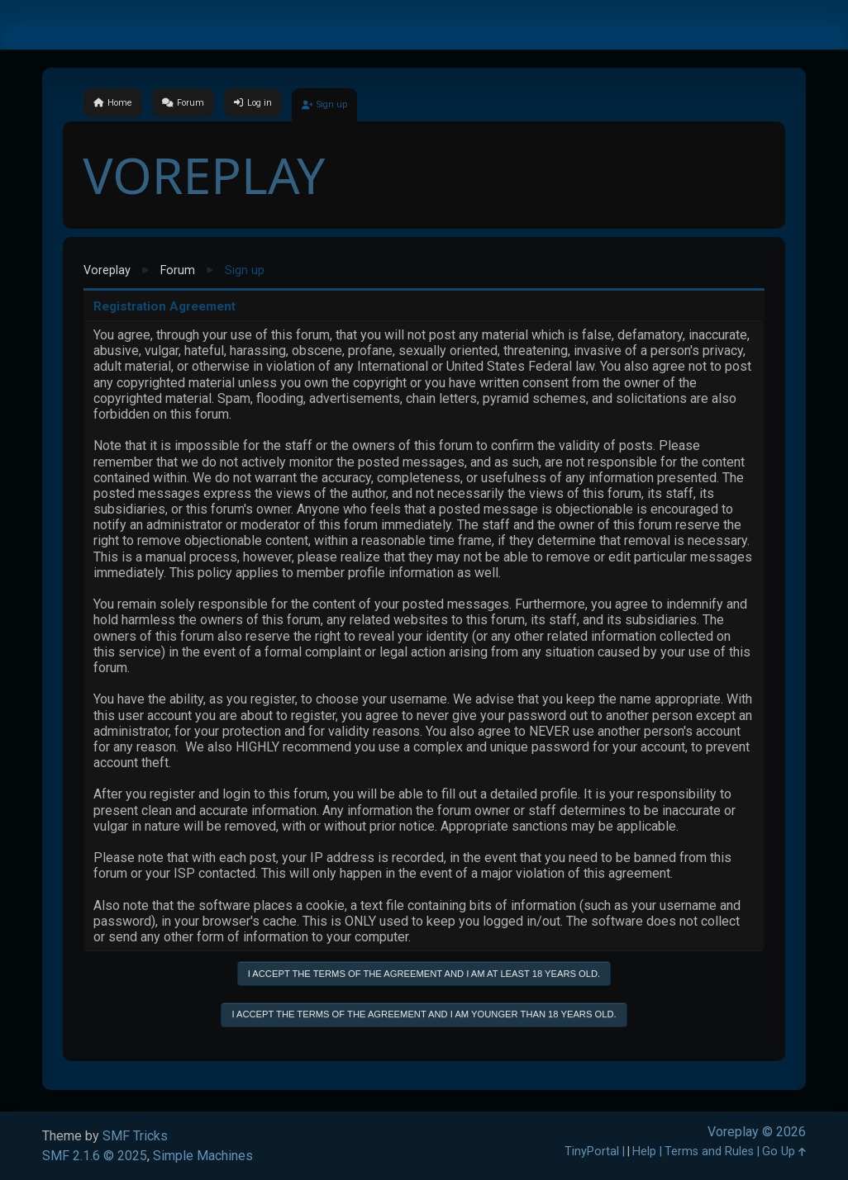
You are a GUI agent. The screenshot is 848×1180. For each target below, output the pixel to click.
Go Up (784, 1151)
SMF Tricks (135, 1136)
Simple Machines (203, 1155)
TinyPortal (592, 1151)
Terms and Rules (709, 1151)
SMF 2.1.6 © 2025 (94, 1155)
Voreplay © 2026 (756, 1132)
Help (644, 1151)
